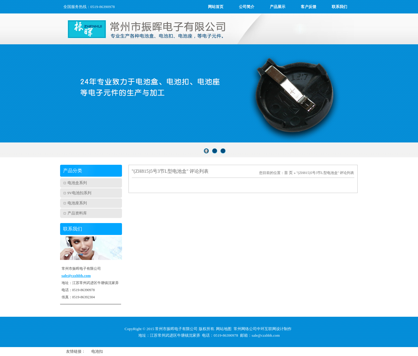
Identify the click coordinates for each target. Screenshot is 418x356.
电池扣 (97, 351)
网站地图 (223, 329)
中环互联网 (266, 329)
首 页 (288, 172)
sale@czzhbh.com (76, 275)
